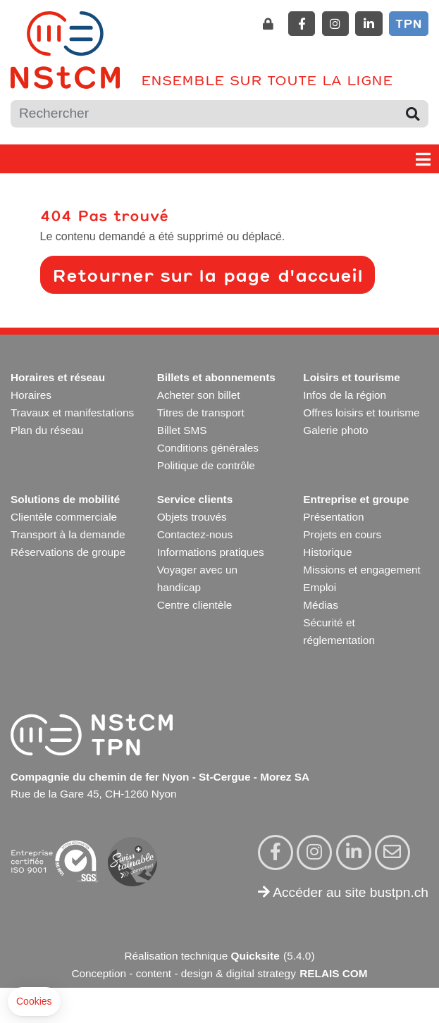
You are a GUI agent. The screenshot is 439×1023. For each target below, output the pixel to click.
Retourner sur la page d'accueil (207, 275)
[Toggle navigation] (423, 158)
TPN (408, 23)
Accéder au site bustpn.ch (343, 892)
